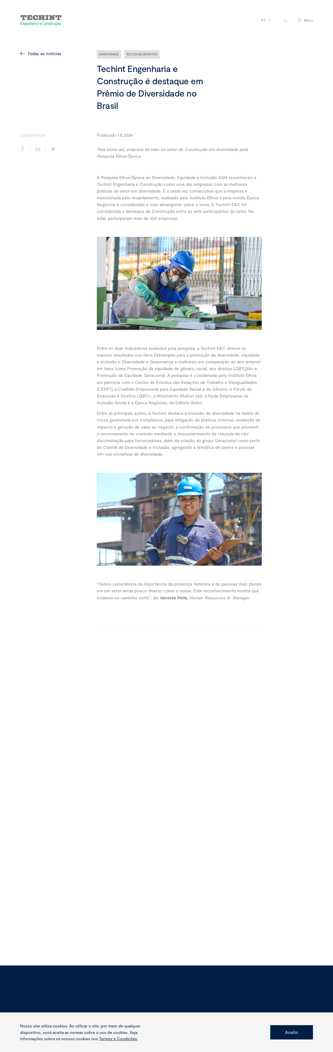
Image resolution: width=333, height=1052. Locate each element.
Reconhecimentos (142, 54)
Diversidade (109, 54)
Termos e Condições (118, 1038)
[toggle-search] (285, 20)
